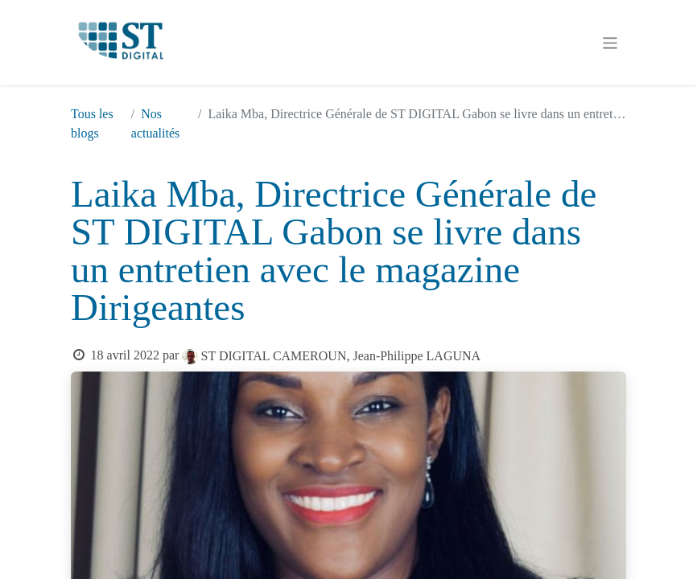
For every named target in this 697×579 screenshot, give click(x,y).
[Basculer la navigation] (610, 43)
